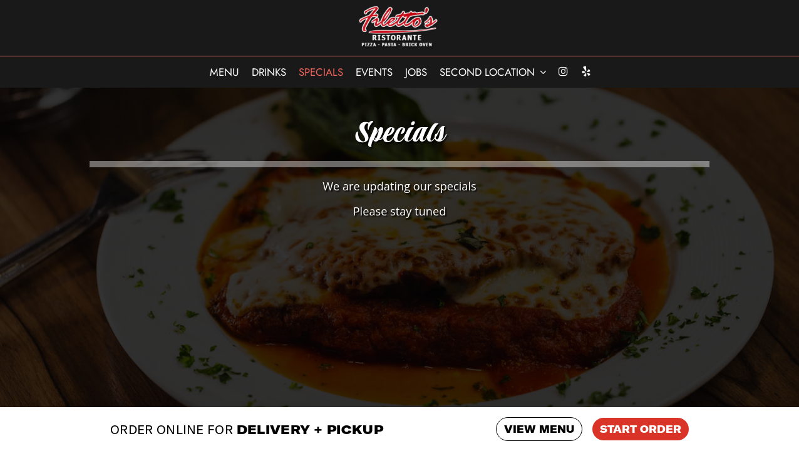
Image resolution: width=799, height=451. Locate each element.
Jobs (416, 72)
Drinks (269, 72)
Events (374, 72)
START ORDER (640, 429)
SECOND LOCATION (493, 72)
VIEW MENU (539, 429)
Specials (321, 72)
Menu (224, 72)
